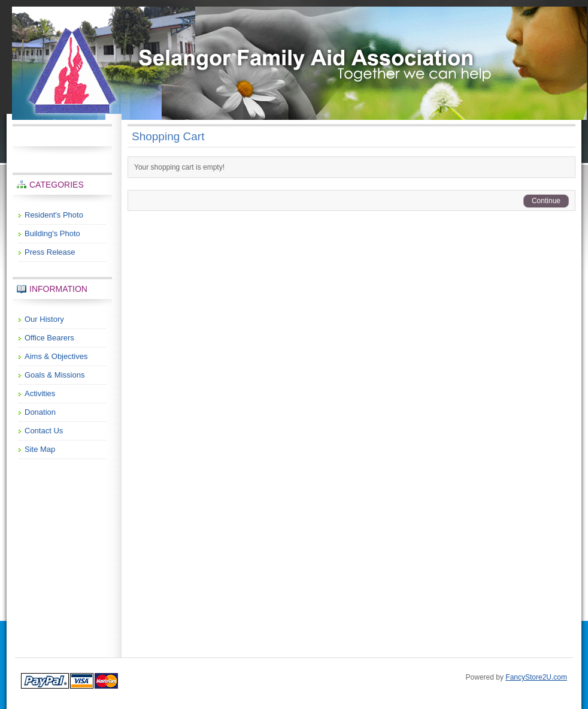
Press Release (50, 252)
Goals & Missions (54, 374)
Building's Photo (52, 233)
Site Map (40, 449)
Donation (40, 412)
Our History (44, 319)
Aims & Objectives (56, 356)
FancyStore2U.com (536, 677)
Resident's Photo (54, 214)
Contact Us (44, 430)
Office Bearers (49, 337)
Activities (40, 393)
